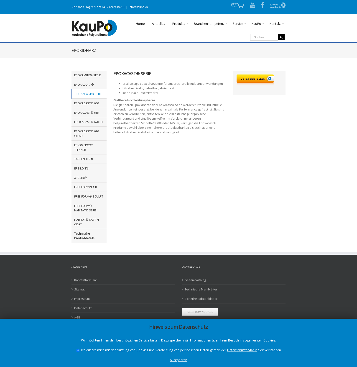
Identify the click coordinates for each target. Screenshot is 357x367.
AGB (77, 317)
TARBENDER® (83, 159)
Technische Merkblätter (201, 289)
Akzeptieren (178, 360)
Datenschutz (83, 308)
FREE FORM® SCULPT (88, 196)
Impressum (82, 299)
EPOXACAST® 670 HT (88, 122)
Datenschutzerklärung (243, 350)
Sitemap (80, 289)
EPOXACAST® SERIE (88, 94)
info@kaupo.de (139, 7)
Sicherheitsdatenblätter (201, 299)
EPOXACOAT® (84, 84)
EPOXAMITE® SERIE (87, 75)
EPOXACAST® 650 (86, 103)
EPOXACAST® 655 (86, 112)
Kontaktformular (85, 280)
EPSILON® (81, 168)
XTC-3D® (80, 178)
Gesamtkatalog (195, 280)
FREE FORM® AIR (85, 187)
